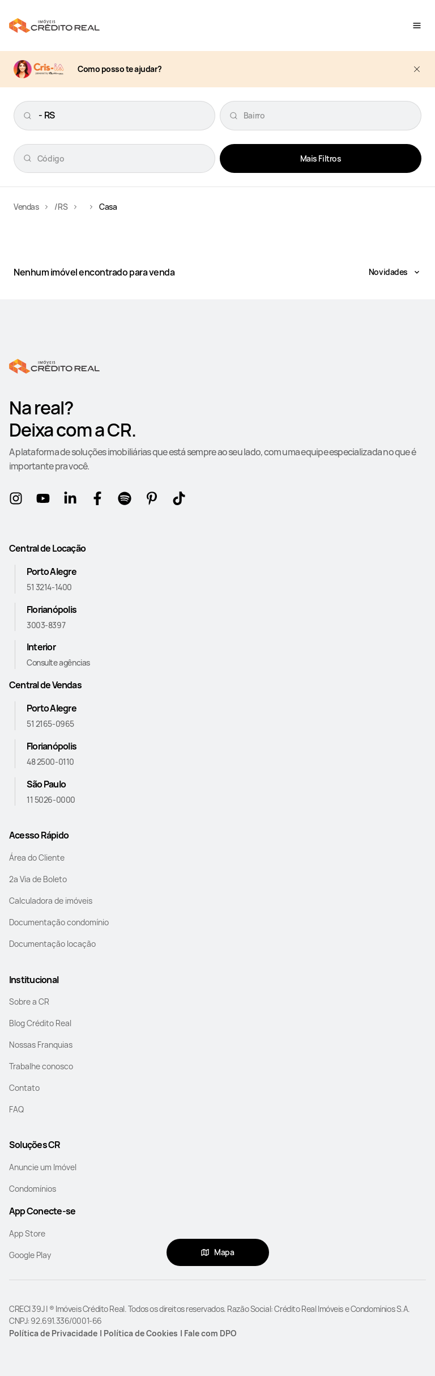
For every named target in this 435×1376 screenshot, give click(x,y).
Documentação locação (52, 943)
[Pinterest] (154, 501)
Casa (108, 206)
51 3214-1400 (49, 587)
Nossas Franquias (40, 1044)
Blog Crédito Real (40, 1023)
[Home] (54, 25)
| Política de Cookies (139, 1333)
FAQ (16, 1109)
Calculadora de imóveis (50, 900)
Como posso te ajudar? (120, 69)
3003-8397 (46, 625)
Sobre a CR (29, 1001)
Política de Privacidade (53, 1333)
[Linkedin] (72, 501)
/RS (60, 206)
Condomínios (32, 1188)
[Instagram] (18, 501)
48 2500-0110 (50, 761)
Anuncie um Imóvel (42, 1167)
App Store (27, 1233)
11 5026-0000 (51, 799)
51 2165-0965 (50, 723)
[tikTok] (181, 501)
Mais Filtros (321, 158)
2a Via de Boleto (38, 879)
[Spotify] (127, 501)
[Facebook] (100, 501)
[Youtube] (45, 501)
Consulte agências (58, 662)
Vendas (26, 206)
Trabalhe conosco (41, 1066)
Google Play (30, 1255)
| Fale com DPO (208, 1333)
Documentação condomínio (59, 922)
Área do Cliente (37, 857)
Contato (24, 1087)
